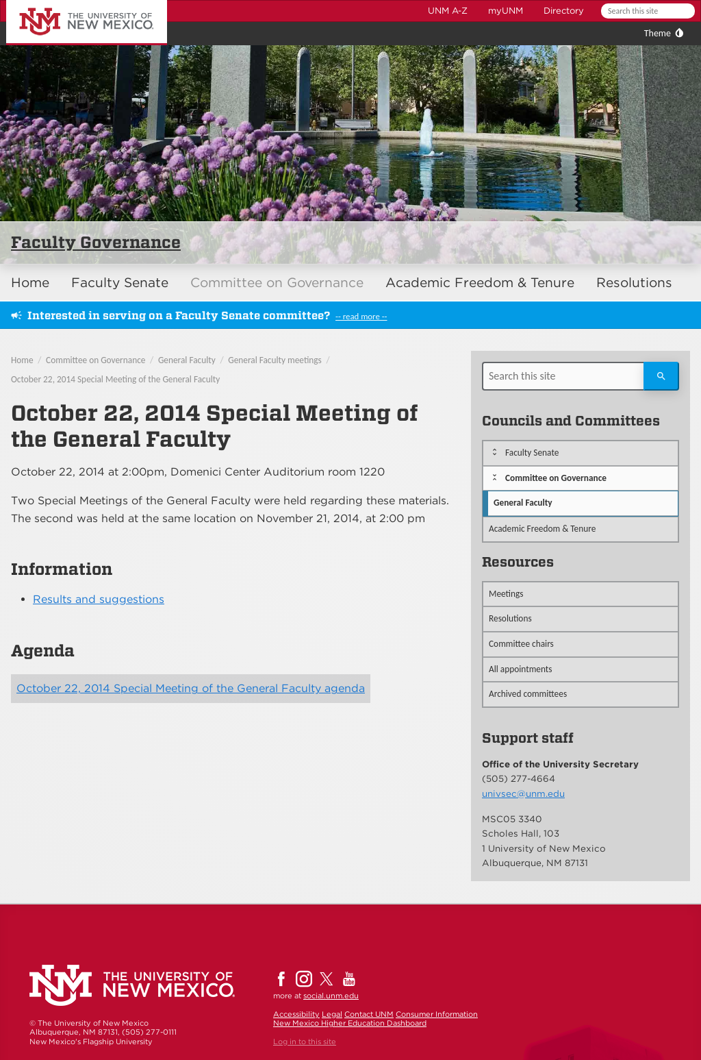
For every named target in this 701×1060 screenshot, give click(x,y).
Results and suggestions (98, 599)
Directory (564, 10)
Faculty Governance (96, 242)
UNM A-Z (448, 10)
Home (30, 283)
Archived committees (528, 694)
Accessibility (296, 1014)
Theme (657, 33)
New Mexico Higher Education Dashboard (349, 1023)
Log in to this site (304, 1041)
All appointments (520, 669)
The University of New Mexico (71, 2)
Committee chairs (521, 644)
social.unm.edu (331, 995)
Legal (332, 1014)
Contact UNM (369, 1014)
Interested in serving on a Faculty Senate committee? (178, 315)
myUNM (505, 10)
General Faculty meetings (275, 360)
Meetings (506, 594)
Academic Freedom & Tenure (479, 283)
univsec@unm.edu (523, 793)
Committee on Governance (277, 283)
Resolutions (634, 283)
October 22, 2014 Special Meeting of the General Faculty (115, 379)
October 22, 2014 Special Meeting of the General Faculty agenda (190, 688)
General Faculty (187, 360)
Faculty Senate (119, 283)
